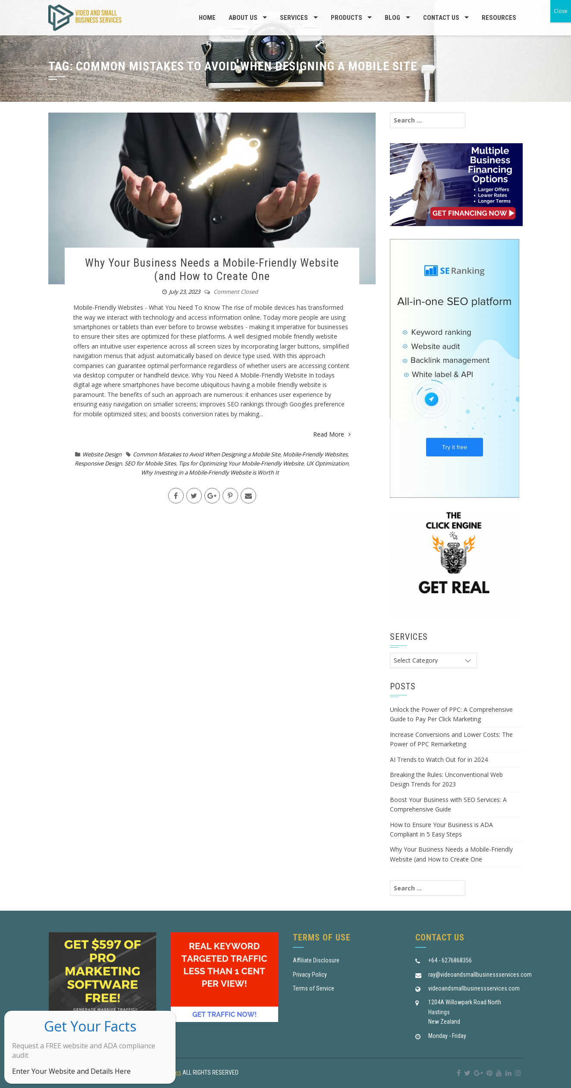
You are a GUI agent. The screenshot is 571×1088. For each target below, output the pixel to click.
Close (561, 11)
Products (346, 18)
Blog (392, 18)
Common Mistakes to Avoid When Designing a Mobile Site (206, 454)
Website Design (102, 454)
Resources (499, 18)
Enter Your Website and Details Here (71, 1071)
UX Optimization (327, 463)
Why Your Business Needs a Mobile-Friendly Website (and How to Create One (212, 269)
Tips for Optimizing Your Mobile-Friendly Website (241, 463)
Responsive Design (98, 463)
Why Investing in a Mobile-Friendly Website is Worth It (210, 472)
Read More (332, 434)
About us (243, 18)
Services (294, 18)
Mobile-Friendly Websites (315, 454)
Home (207, 18)
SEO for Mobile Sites (150, 463)
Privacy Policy (310, 974)
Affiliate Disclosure (316, 960)
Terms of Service (313, 988)
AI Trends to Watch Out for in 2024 (439, 759)
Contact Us (441, 18)
